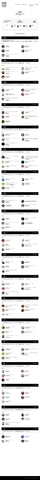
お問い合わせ (36, 4)
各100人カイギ (31, 4)
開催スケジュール (25, 4)
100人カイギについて (18, 4)
